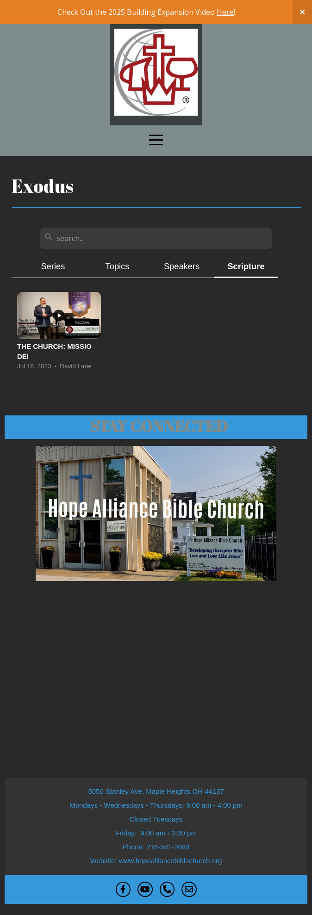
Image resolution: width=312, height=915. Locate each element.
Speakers (182, 266)
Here (225, 12)
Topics (118, 266)
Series (53, 266)
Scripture (245, 266)
